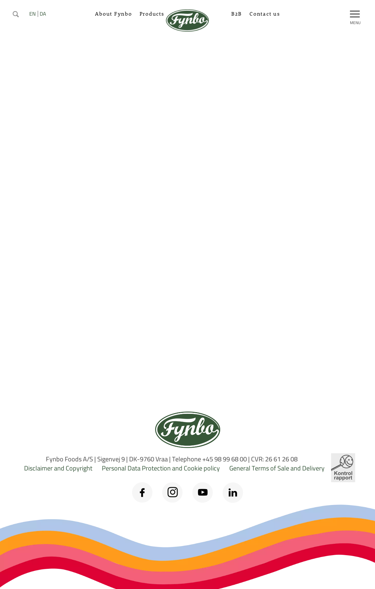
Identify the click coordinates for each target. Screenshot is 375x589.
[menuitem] (16, 13)
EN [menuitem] (32, 14)
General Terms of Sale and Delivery (277, 468)
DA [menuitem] (43, 14)
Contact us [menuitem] (264, 13)
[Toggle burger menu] (354, 14)
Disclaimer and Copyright (58, 468)
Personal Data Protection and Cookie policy (161, 468)
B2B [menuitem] (236, 13)
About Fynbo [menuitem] (113, 13)
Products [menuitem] (152, 13)
